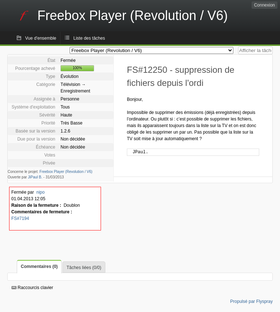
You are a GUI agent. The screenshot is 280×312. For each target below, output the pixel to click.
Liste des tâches (89, 38)
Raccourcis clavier (32, 287)
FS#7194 (20, 218)
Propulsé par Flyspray (251, 301)
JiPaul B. (35, 177)
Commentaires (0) (39, 266)
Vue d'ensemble (40, 38)
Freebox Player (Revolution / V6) (65, 172)
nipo (40, 192)
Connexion (264, 5)
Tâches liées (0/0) (83, 267)
